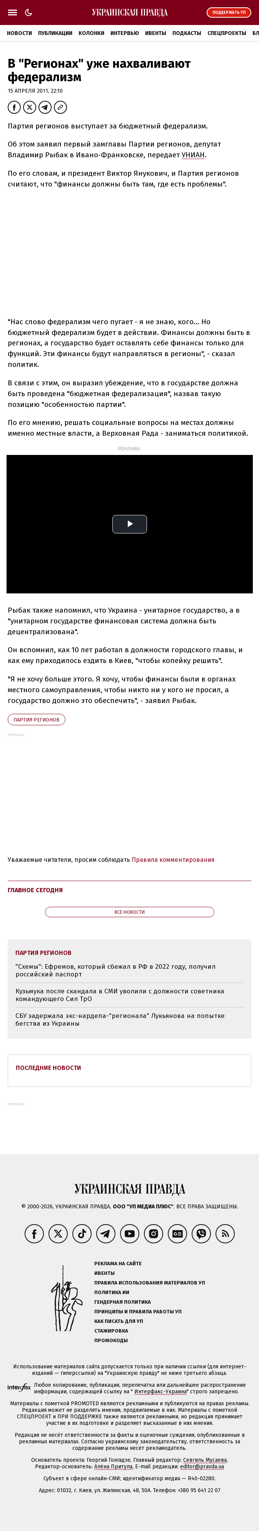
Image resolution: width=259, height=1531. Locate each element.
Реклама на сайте (118, 1263)
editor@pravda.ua (202, 1466)
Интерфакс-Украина (160, 1391)
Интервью (124, 33)
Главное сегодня (35, 890)
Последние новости (48, 1067)
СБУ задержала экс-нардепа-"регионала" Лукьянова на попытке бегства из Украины (120, 1020)
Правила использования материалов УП (149, 1283)
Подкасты (186, 33)
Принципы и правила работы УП (138, 1311)
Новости (19, 33)
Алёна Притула (113, 1466)
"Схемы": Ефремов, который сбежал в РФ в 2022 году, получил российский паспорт (115, 970)
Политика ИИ (111, 1292)
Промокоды (111, 1340)
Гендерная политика (122, 1302)
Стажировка (111, 1331)
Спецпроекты (226, 33)
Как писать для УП (118, 1321)
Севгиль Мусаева (205, 1460)
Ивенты (155, 33)
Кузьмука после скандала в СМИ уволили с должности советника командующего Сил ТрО (119, 995)
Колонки (91, 33)
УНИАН (193, 154)
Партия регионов (36, 720)
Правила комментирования (173, 859)
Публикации (55, 33)
